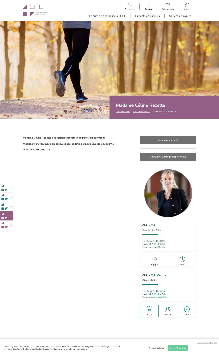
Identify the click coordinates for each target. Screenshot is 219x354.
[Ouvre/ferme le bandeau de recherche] (130, 6)
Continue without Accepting (207, 344)
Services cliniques (180, 16)
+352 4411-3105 (156, 241)
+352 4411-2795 (156, 294)
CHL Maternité (123, 111)
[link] (6, 187)
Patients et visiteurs (147, 16)
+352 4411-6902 (156, 244)
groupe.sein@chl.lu (158, 297)
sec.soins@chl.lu (157, 247)
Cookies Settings (156, 349)
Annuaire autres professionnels (168, 156)
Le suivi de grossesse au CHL (107, 16)
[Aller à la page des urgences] (187, 6)
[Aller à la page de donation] (168, 6)
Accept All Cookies (177, 349)
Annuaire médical (141, 111)
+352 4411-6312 (156, 291)
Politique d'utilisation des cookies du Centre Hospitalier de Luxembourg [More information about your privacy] (55, 350)
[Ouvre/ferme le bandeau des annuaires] (149, 6)
